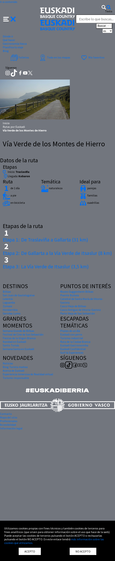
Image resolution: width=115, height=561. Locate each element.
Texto (108, 11)
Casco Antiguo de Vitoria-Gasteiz (80, 310)
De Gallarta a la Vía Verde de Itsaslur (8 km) (57, 253)
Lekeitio (8, 299)
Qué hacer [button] (9, 40)
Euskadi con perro (71, 334)
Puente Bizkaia (69, 295)
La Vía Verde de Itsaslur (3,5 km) (46, 266)
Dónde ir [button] (8, 36)
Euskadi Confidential (73, 349)
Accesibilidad (8, 424)
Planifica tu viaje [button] (13, 47)
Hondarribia (10, 310)
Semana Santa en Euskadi (18, 349)
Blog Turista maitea (15, 367)
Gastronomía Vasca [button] (15, 43)
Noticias (8, 363)
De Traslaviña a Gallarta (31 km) (45, 239)
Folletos (20, 57)
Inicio (6, 123)
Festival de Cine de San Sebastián (23, 334)
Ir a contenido (8, 2)
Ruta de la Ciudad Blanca (75, 341)
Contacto (6, 414)
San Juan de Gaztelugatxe (19, 295)
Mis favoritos (92, 57)
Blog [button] (6, 51)
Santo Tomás (11, 345)
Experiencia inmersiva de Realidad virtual (28, 374)
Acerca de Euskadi (13, 370)
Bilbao (7, 291)
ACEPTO (29, 551)
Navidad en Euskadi (14, 341)
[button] (9, 19)
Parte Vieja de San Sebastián (77, 313)
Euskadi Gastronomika (74, 345)
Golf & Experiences (71, 352)
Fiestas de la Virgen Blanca (19, 338)
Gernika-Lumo (11, 313)
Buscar (104, 26)
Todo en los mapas (54, 57)
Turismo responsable (16, 378)
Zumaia (7, 306)
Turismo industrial (71, 338)
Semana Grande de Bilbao (18, 331)
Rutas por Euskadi (14, 127)
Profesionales (8, 421)
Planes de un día (70, 331)
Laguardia (9, 302)
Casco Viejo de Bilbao (73, 306)
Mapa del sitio (8, 417)
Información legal (11, 428)
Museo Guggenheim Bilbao (76, 291)
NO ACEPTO (83, 551)
